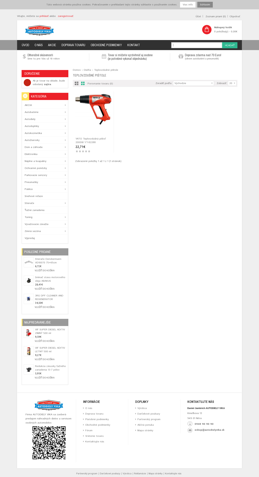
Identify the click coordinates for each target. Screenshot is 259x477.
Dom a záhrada (33, 147)
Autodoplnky (32, 126)
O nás (39, 45)
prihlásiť (44, 16)
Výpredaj (30, 238)
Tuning (28, 217)
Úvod (25, 45)
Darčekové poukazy (148, 414)
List (76, 84)
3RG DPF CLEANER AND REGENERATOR (49, 297)
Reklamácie (140, 473)
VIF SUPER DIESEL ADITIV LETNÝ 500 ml (50, 349)
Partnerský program (148, 419)
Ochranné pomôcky (36, 168)
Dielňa (87, 70)
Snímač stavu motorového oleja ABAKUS (50, 279)
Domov (77, 70)
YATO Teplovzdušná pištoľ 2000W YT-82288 (91, 140)
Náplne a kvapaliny (35, 161)
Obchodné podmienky (106, 45)
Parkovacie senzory (36, 175)
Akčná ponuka (145, 425)
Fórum (88, 430)
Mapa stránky (145, 430)
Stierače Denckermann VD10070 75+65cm (48, 260)
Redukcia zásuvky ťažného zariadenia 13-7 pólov (50, 368)
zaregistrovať (65, 16)
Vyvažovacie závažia (36, 224)
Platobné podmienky (97, 419)
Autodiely (30, 119)
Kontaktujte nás (94, 441)
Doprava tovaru (73, 45)
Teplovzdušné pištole (106, 70)
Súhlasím (205, 4)
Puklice (29, 189)
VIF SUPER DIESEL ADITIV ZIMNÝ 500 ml (50, 331)
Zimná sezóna (33, 231)
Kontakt (133, 45)
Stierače (29, 203)
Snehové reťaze (34, 196)
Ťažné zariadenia (34, 210)
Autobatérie (31, 112)
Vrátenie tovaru (94, 436)
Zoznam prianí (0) (216, 16)
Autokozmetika (33, 133)
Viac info (188, 4)
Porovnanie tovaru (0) (100, 83)
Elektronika (31, 154)
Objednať (235, 16)
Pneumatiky (31, 182)
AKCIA (28, 105)
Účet (198, 16)
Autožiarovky (32, 140)
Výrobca (142, 408)
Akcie (52, 45)
